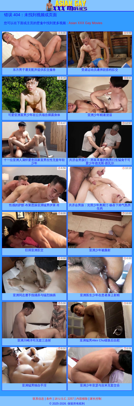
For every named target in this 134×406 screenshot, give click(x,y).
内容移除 (82, 398)
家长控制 (95, 398)
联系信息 (38, 398)
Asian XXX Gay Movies (85, 23)
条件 (49, 398)
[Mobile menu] (3, 5)
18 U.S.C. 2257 (64, 398)
